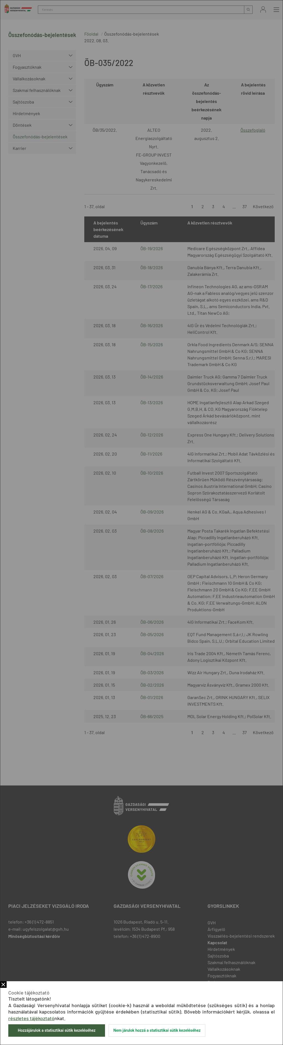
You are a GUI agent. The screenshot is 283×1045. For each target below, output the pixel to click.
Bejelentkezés (263, 9)
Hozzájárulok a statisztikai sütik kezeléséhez (56, 1030)
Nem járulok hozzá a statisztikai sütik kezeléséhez (157, 1030)
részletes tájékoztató (31, 1018)
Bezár (3, 984)
